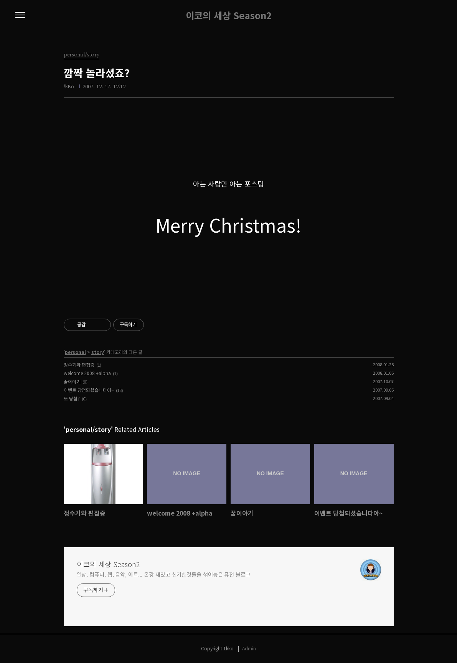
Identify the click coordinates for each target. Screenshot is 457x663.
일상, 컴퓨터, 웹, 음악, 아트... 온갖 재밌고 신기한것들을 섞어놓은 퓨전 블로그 (164, 574)
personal (75, 352)
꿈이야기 (72, 381)
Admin (249, 648)
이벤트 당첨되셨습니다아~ (89, 390)
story (97, 352)
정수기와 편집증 (79, 364)
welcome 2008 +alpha (87, 373)
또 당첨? (72, 398)
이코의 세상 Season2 (229, 15)
